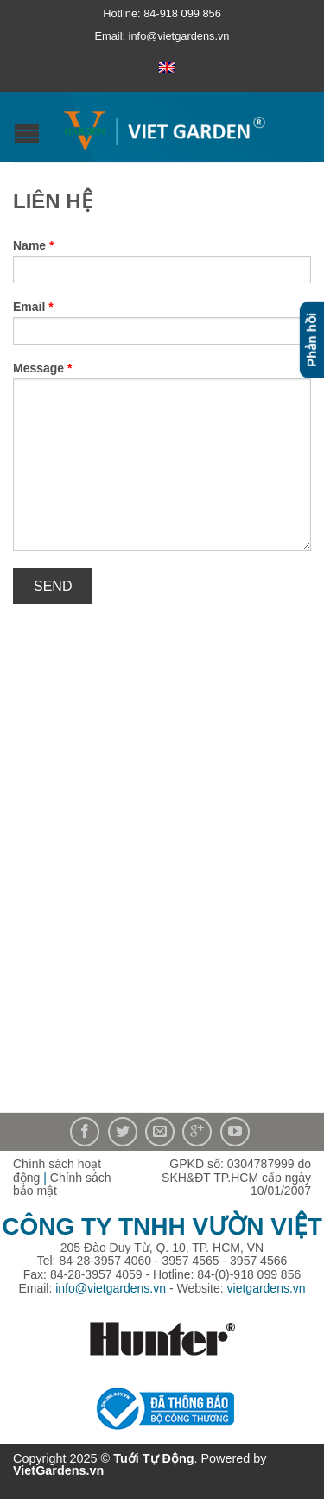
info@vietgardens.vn (110, 1288)
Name (33, 245)
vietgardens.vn (266, 1288)
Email (33, 307)
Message (43, 368)
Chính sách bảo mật (62, 1184)
